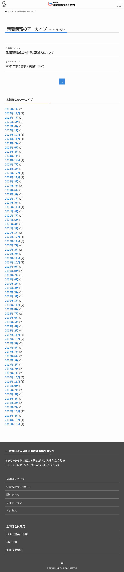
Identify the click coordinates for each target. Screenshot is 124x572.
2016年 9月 (12, 386)
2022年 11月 (12, 177)
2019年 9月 (12, 266)
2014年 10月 (12, 420)
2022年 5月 (12, 194)
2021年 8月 (12, 211)
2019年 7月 (12, 275)
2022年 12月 (12, 173)
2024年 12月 (12, 135)
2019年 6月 (12, 279)
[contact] (62, 563)
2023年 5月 (12, 169)
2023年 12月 (12, 160)
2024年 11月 (12, 139)
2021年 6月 (12, 220)
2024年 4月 (12, 152)
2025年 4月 (12, 126)
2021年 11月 (12, 207)
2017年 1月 (12, 373)
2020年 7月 (12, 245)
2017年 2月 (12, 369)
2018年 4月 (12, 326)
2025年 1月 (12, 130)
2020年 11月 (12, 241)
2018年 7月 (12, 313)
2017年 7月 (12, 352)
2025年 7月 (12, 117)
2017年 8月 (12, 347)
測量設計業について (18, 487)
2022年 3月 (12, 198)
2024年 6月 (12, 147)
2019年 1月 (12, 301)
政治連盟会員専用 (17, 534)
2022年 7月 (12, 186)
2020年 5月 (12, 249)
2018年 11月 (12, 305)
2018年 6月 (12, 318)
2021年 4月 (12, 224)
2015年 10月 (12, 411)
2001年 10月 (12, 424)
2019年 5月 (12, 284)
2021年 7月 (12, 215)
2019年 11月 (12, 258)
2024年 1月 (12, 156)
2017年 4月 (12, 364)
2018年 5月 (12, 322)
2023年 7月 (12, 164)
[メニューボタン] (120, 4)
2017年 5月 (12, 360)
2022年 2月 (12, 203)
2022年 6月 (12, 190)
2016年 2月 (12, 407)
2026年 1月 (12, 109)
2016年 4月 (12, 399)
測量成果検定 (14, 550)
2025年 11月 (12, 113)
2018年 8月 (12, 309)
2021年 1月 (12, 233)
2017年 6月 (12, 356)
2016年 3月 (12, 403)
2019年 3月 (12, 292)
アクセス (11, 510)
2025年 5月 (12, 122)
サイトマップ (14, 502)
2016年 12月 (12, 377)
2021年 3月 (12, 228)
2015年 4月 (12, 415)
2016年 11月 (12, 381)
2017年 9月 (12, 343)
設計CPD (11, 542)
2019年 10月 (12, 262)
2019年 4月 (12, 288)
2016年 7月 (12, 390)
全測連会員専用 (15, 526)
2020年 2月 (12, 254)
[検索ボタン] (4, 4)
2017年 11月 (12, 335)
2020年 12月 (12, 237)
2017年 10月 (12, 339)
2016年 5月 (12, 394)
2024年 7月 (12, 143)
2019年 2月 (12, 296)
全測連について (15, 479)
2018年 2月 (12, 330)
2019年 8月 (12, 271)
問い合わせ (13, 494)
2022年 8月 (12, 181)
